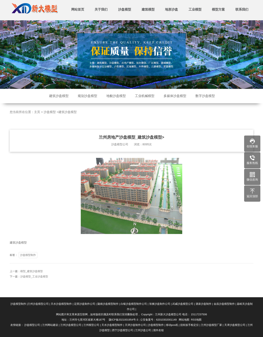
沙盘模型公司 (32, 324)
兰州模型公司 (91, 324)
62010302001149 (166, 319)
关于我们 (101, 9)
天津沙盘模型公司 (234, 324)
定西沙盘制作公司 (84, 303)
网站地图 (184, 319)
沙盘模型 (124, 9)
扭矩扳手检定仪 (189, 324)
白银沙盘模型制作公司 (134, 303)
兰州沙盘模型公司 (38, 303)
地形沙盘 (171, 9)
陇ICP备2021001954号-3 (123, 319)
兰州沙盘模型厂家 (211, 324)
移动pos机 (172, 324)
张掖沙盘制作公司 (159, 303)
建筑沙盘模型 (59, 96)
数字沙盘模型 (205, 96)
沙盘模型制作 (28, 260)
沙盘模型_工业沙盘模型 (34, 282)
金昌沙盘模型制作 (224, 303)
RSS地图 (196, 319)
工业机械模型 (144, 96)
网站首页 (77, 9)
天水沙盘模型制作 (61, 303)
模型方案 (218, 9)
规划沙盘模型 (87, 96)
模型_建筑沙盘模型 (31, 277)
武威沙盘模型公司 (182, 303)
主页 (37, 112)
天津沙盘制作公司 (135, 324)
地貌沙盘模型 (116, 96)
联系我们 (241, 9)
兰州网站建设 (50, 324)
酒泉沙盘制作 (203, 303)
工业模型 (195, 9)
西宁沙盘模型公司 (122, 330)
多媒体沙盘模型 (175, 96)
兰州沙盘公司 (143, 330)
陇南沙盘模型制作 (108, 303)
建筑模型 (148, 9)
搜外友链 (158, 330)
